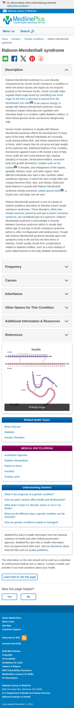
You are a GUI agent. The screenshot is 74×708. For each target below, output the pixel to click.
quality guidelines (38, 550)
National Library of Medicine (22, 11)
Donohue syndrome (25, 213)
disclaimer (56, 546)
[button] (66, 70)
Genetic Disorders (14, 437)
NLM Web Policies (11, 651)
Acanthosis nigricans (15, 455)
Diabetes (9, 432)
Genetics (9, 471)
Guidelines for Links (12, 662)
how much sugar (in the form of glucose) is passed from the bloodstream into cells (34, 99)
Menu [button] (9, 31)
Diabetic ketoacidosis (16, 460)
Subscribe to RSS (14, 637)
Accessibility (8, 658)
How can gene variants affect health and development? (34, 499)
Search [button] (27, 31)
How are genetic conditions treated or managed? (31, 522)
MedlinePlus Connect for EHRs (18, 674)
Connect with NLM (11, 643)
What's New (8, 621)
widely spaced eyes (51, 190)
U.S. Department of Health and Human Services (26, 693)
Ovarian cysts (12, 476)
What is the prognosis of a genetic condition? (29, 494)
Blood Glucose (12, 426)
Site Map (6, 625)
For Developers (10, 678)
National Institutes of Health (16, 697)
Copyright (7, 655)
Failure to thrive (13, 465)
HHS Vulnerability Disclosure (17, 670)
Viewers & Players (11, 666)
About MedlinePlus (11, 618)
